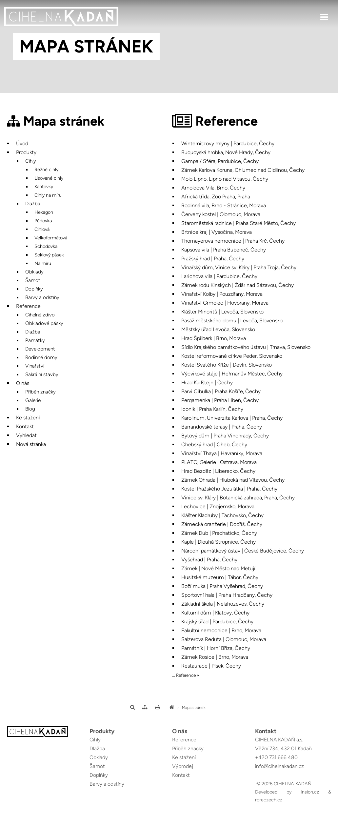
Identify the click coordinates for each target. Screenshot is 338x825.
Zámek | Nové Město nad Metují (218, 568)
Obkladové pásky (44, 323)
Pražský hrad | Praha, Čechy (212, 258)
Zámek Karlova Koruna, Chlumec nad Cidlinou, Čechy (243, 170)
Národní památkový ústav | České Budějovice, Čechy (242, 551)
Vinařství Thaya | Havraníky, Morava (221, 453)
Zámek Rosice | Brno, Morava (214, 657)
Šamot (32, 280)
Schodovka (45, 246)
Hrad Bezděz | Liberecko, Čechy (218, 471)
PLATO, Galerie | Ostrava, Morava (219, 462)
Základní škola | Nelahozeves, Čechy (222, 604)
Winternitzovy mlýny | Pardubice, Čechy (227, 143)
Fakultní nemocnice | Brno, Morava (221, 630)
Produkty (26, 152)
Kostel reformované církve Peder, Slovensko (231, 356)
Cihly (30, 161)
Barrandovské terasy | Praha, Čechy (221, 427)
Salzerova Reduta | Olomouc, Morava (223, 639)
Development (40, 349)
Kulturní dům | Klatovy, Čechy (215, 613)
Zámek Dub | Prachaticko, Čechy (219, 533)
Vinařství (34, 366)
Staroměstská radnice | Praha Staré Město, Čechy (238, 223)
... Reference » (185, 675)
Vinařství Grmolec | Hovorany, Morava (224, 303)
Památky (35, 340)
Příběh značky (40, 392)
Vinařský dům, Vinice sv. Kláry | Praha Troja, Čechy (238, 267)
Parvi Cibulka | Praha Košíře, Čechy (221, 391)
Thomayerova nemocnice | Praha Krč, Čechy (233, 241)
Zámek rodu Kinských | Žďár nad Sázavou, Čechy (237, 285)
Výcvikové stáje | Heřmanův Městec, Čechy (232, 374)
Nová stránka (31, 444)
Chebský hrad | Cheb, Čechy (214, 444)
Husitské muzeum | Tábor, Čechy (219, 577)
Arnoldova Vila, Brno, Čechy (213, 188)
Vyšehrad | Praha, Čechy (209, 559)
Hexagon (43, 212)
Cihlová (42, 229)
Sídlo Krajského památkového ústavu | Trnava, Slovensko (245, 347)
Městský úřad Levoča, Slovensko (218, 329)
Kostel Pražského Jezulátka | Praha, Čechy (229, 489)
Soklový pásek (49, 255)
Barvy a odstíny (42, 297)
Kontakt (25, 426)
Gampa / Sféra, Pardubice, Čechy (220, 161)
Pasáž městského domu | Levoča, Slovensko (232, 320)
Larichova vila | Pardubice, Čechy (219, 276)
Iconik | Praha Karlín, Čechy (212, 409)
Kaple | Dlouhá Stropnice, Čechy (218, 542)
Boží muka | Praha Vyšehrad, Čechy (222, 586)
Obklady (34, 272)
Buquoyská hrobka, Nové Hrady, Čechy (225, 152)
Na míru (42, 263)
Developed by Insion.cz (287, 792)
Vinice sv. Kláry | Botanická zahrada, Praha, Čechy (238, 497)
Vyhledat (26, 435)
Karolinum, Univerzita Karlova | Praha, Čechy (232, 418)
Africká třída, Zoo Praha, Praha (215, 196)
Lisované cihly (48, 178)
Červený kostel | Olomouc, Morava (220, 214)
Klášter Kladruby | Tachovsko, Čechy (222, 515)
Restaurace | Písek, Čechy (211, 666)
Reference (28, 306)
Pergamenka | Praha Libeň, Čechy (220, 400)
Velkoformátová (50, 238)
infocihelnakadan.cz (280, 766)
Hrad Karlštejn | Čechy (207, 382)
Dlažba (32, 204)
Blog (30, 409)
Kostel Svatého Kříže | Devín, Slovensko (226, 365)
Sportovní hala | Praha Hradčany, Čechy (226, 595)
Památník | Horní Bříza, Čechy (215, 648)
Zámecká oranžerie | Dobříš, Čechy (221, 524)
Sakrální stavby (41, 374)
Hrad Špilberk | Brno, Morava (213, 338)
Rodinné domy (41, 357)
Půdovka (43, 221)
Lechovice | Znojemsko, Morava (217, 506)
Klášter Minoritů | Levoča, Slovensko (222, 312)
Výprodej (182, 766)
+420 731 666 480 (276, 757)
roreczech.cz (268, 800)
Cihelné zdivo (40, 315)
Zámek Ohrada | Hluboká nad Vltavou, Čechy (233, 480)
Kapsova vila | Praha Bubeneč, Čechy (223, 250)
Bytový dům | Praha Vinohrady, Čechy (225, 436)
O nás (22, 383)
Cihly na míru (48, 195)
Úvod (22, 143)
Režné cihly (46, 169)
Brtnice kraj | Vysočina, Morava (216, 232)
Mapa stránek (194, 707)
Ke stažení (28, 417)
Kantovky (43, 187)
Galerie (33, 400)
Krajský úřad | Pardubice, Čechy (217, 621)
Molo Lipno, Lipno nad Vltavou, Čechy (224, 179)
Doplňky (34, 289)
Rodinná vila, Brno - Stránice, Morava (223, 205)
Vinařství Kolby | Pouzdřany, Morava (222, 294)
